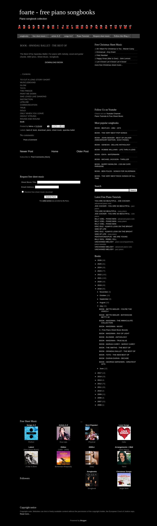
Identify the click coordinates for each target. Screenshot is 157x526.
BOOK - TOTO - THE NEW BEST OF (114, 355)
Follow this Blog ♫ (122, 36)
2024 (99, 267)
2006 (99, 405)
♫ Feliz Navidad (101, 55)
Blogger (83, 521)
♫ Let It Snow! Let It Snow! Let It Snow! (110, 62)
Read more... (25, 514)
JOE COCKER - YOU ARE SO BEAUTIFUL (112, 206)
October (103, 295)
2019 (99, 285)
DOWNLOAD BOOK (54, 62)
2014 (99, 377)
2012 (99, 384)
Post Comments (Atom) (40, 157)
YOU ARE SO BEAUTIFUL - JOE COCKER (112, 201)
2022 (99, 275)
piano (49, 130)
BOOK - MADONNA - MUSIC (111, 326)
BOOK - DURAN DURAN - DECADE (114, 358)
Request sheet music (101, 36)
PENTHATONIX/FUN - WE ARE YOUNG (111, 237)
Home (54, 151)
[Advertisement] (51, 68)
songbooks (24, 36)
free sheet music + (40, 36)
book (22, 122)
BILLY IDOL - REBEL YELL (106, 239)
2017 (99, 373)
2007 (99, 401)
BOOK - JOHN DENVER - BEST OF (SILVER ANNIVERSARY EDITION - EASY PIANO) (113, 139)
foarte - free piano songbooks (57, 12)
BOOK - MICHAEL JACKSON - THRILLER (112, 159)
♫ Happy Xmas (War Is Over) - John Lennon (112, 58)
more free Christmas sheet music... (109, 65)
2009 (99, 394)
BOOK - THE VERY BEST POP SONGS (111, 133)
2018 (99, 289)
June (102, 369)
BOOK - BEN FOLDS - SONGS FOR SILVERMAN (115, 171)
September (104, 299)
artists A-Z (56, 36)
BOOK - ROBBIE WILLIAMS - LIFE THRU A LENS (115, 150)
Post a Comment (30, 140)
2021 (99, 278)
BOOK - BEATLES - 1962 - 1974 (108, 128)
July (101, 306)
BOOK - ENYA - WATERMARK (107, 154)
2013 (99, 380)
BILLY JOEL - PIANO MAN (105, 219)
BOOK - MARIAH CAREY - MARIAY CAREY (117, 344)
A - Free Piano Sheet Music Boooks (113, 330)
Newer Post (26, 151)
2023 (99, 271)
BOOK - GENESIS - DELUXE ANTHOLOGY (112, 145)
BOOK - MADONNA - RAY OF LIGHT (114, 333)
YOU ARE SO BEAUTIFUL (105, 211)
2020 (99, 282)
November (104, 292)
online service (47, 201)
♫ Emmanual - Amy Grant (105, 52)
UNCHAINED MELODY (104, 242)
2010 (99, 391)
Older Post (83, 151)
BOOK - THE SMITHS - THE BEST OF (115, 348)
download (42, 130)
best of (29, 130)
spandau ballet (69, 130)
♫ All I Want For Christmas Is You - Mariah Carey (114, 49)
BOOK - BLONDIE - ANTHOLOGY (113, 337)
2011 (99, 387)
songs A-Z (68, 36)
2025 (99, 264)
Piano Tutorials (83, 36)
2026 (99, 260)
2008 (99, 398)
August (103, 303)
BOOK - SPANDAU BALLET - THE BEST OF (117, 351)
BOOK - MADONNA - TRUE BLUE (113, 341)
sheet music (57, 130)
